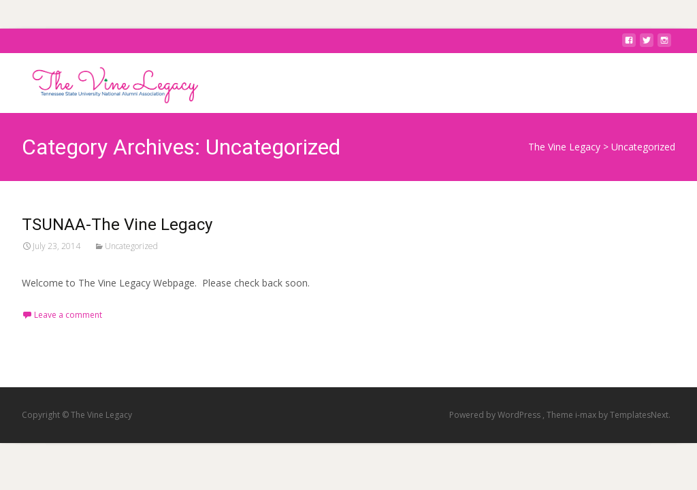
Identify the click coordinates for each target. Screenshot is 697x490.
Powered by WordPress (495, 415)
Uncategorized (131, 246)
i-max (586, 415)
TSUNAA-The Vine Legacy (117, 224)
